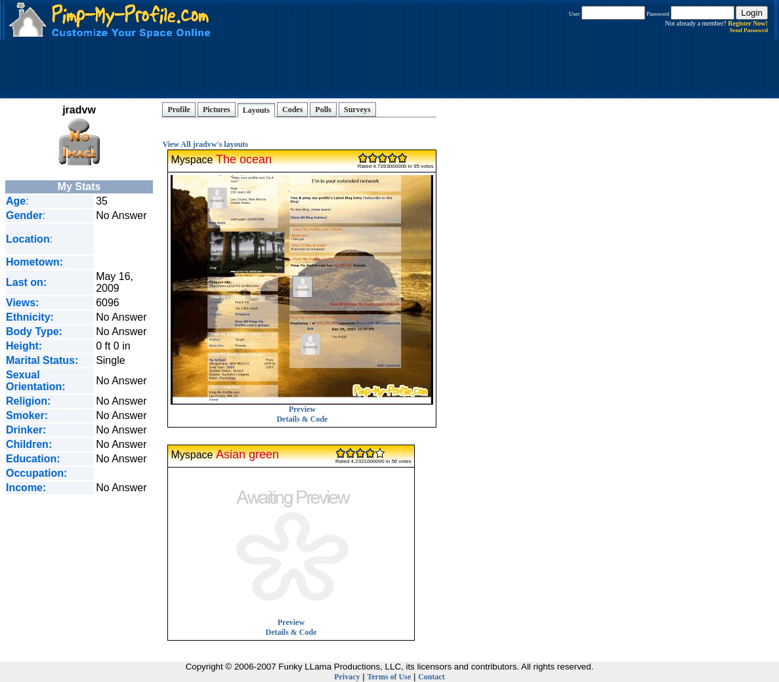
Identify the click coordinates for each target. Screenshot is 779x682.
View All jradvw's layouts (205, 144)
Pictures (216, 109)
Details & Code (301, 419)
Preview (302, 405)
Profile (178, 109)
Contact (431, 676)
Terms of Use (389, 676)
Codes (292, 109)
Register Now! (748, 23)
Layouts (256, 110)
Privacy (347, 676)
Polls (323, 109)
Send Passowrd (749, 30)
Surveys (357, 109)
